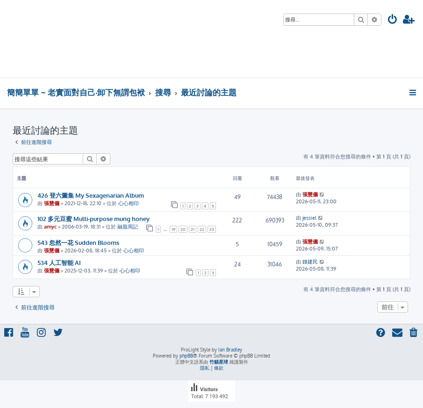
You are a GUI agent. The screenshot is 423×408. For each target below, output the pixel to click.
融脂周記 (127, 226)
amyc (50, 226)
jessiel (309, 218)
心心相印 (128, 203)
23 (211, 229)
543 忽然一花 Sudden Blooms (78, 242)
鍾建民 (310, 261)
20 (183, 229)
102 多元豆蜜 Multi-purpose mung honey (93, 218)
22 (202, 229)
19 (173, 229)
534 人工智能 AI (59, 262)
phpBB (186, 355)
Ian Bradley (230, 349)
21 (192, 229)
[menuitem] (392, 20)
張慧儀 (51, 203)
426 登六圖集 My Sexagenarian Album (90, 195)
